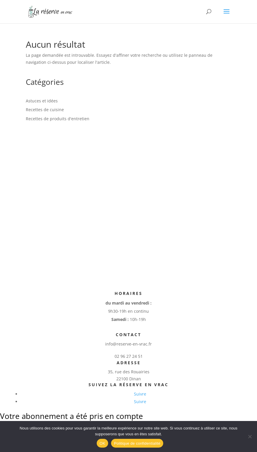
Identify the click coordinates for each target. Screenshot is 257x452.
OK (102, 443)
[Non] (250, 436)
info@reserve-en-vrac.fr (128, 344)
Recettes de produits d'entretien (57, 118)
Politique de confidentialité (137, 443)
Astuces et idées (42, 101)
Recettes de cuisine (45, 109)
